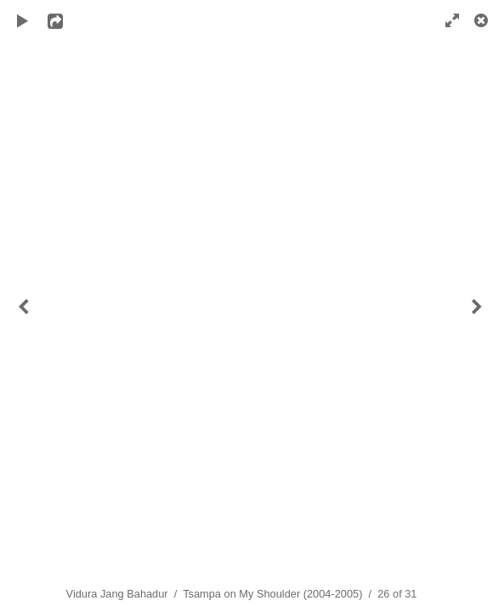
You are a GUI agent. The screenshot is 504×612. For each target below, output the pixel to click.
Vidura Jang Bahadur (117, 593)
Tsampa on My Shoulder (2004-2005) (272, 593)
